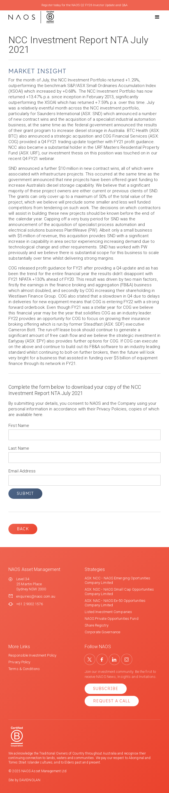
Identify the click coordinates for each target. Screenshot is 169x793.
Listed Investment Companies (108, 612)
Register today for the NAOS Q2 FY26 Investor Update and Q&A (84, 5)
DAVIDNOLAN (29, 780)
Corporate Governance (103, 632)
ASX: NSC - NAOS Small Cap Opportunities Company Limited (119, 591)
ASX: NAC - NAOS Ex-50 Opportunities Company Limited (115, 602)
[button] (152, 17)
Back (23, 528)
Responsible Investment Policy (32, 655)
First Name (18, 425)
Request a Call (111, 700)
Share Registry (96, 625)
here (38, 414)
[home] (31, 17)
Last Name (18, 448)
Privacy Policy (19, 662)
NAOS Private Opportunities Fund (111, 618)
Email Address (22, 471)
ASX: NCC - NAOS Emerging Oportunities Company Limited (118, 580)
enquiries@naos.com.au (35, 596)
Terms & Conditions (24, 669)
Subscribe (105, 688)
